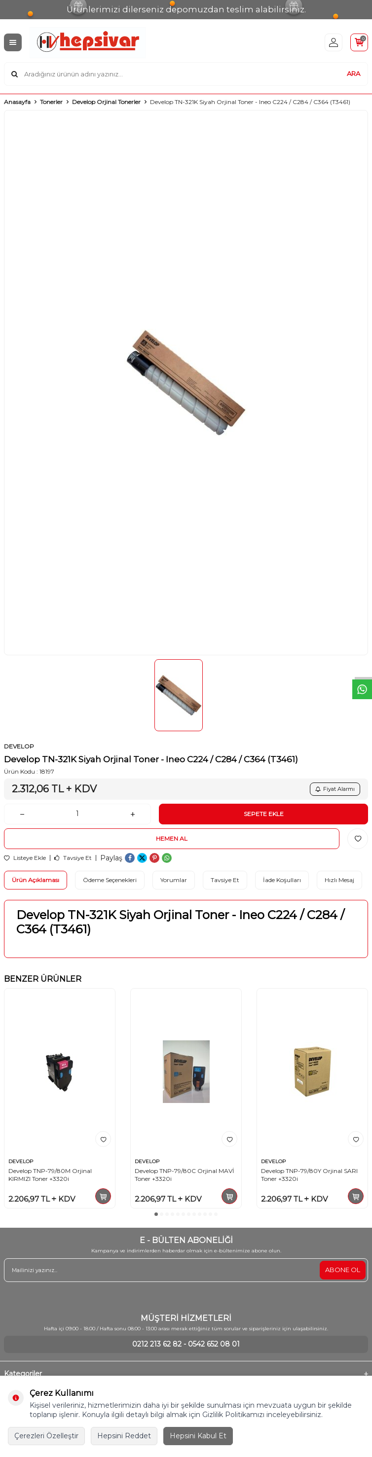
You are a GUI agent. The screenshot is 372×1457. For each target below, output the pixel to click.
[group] (186, 382)
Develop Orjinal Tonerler (106, 102)
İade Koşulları (282, 880)
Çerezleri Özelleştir (46, 1435)
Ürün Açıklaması (35, 880)
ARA (353, 73)
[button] (156, 1214)
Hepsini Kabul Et (198, 1435)
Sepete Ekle (264, 813)
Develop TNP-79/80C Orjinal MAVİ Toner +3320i (184, 1174)
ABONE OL (342, 1270)
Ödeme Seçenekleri (110, 880)
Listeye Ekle (25, 858)
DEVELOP (19, 746)
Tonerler (51, 102)
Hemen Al (171, 838)
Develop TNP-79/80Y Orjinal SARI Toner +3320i (309, 1174)
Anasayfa (17, 102)
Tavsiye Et (73, 858)
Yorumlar (173, 880)
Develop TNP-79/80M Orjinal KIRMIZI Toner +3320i (50, 1174)
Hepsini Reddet (124, 1435)
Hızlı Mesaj (339, 880)
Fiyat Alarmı (335, 788)
